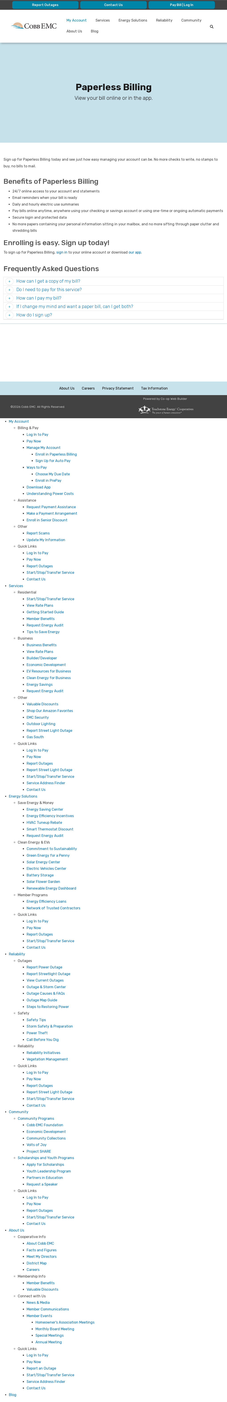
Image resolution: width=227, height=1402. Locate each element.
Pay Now (34, 441)
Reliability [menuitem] (166, 21)
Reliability (17, 954)
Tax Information (154, 388)
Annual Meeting (48, 1342)
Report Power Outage (44, 967)
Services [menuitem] (104, 21)
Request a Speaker (42, 1184)
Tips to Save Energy (43, 632)
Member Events (39, 1316)
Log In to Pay (37, 435)
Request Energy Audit (45, 625)
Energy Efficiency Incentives (50, 816)
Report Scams (38, 533)
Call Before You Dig (43, 1040)
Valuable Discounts (42, 704)
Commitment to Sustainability (52, 849)
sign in (61, 253)
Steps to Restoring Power (48, 1007)
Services (16, 586)
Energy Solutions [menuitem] (134, 21)
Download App (39, 487)
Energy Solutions (23, 796)
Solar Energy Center (43, 862)
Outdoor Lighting (41, 724)
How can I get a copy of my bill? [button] (47, 281)
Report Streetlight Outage (48, 974)
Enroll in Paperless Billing (56, 454)
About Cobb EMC (40, 1244)
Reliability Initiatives (43, 1053)
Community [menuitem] (77, 32)
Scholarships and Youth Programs (46, 1158)
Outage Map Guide (42, 1000)
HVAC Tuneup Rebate (44, 823)
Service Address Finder (46, 783)
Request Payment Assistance (51, 507)
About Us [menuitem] (104, 32)
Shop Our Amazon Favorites (50, 711)
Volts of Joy (37, 1145)
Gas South (35, 737)
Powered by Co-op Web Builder (165, 399)
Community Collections (46, 1138)
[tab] (113, 282)
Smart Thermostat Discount (50, 829)
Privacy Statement (117, 388)
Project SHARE (39, 1152)
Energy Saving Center (45, 810)
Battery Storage (40, 875)
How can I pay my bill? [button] (38, 298)
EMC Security (38, 718)
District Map (37, 1263)
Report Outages (40, 566)
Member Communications (48, 1309)
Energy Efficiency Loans (46, 902)
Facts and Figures (42, 1250)
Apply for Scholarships (45, 1165)
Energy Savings (40, 685)
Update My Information (46, 540)
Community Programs (36, 1119)
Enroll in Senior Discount (47, 520)
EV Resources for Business (49, 672)
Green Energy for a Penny (48, 856)
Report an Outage (41, 1369)
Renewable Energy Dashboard (51, 888)
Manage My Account (44, 448)
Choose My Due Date (52, 474)
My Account (19, 422)
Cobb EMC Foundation (45, 1125)
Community (18, 1112)
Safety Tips (36, 1020)
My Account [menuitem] (77, 21)
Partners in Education (45, 1178)
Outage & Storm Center (46, 987)
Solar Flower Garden (43, 882)
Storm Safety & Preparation (50, 1027)
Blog (12, 1395)
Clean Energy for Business (49, 678)
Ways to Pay (37, 468)
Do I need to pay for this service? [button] (48, 290)
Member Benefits (41, 619)
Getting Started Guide (45, 612)
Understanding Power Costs (50, 494)
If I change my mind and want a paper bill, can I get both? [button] (74, 307)
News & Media (38, 1303)
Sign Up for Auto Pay (52, 461)
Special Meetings (49, 1336)
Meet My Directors (42, 1257)
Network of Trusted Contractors (53, 908)
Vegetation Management (47, 1060)
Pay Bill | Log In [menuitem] (181, 5)
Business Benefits (42, 645)
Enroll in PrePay (48, 481)
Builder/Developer (42, 658)
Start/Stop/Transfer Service (50, 573)
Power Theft (37, 1033)
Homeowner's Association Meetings (64, 1322)
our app (135, 253)
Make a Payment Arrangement (52, 514)
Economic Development (46, 665)
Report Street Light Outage (49, 731)
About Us (67, 388)
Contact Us (36, 579)
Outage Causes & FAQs (46, 994)
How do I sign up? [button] (33, 315)
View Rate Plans (40, 606)
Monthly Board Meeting (54, 1329)
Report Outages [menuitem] (45, 5)
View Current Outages (45, 981)
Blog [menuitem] (125, 32)
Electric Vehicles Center (46, 869)
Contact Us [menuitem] (113, 5)
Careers (88, 388)
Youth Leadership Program (49, 1171)
